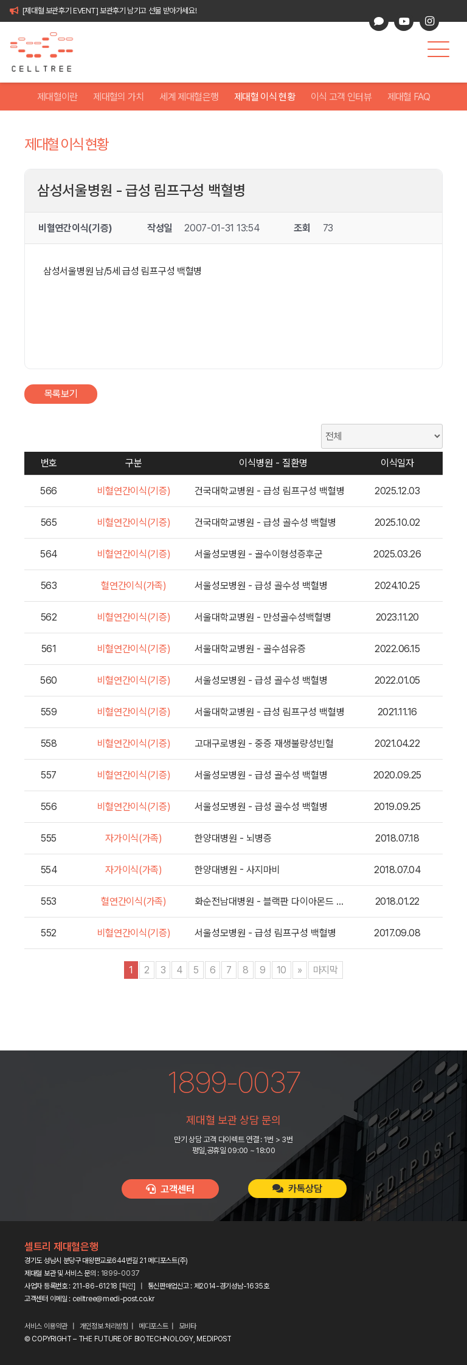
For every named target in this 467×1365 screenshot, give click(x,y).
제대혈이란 (57, 97)
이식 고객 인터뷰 (341, 97)
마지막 (325, 970)
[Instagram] (429, 21)
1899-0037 (120, 1273)
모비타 (187, 1326)
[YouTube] (403, 21)
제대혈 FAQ (409, 97)
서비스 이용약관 (45, 1326)
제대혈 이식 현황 (264, 97)
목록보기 (61, 394)
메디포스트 (153, 1326)
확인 (127, 1286)
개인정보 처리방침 (104, 1326)
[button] (438, 49)
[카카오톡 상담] (379, 21)
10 (281, 970)
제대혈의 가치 (118, 97)
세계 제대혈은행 (188, 97)
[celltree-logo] (48, 52)
